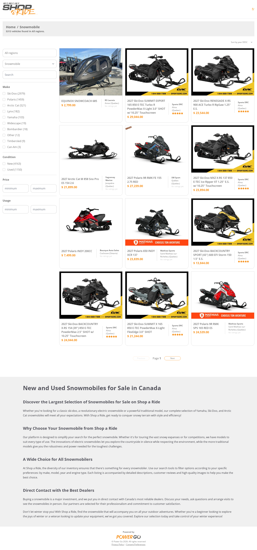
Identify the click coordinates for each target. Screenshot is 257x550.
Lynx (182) (13, 111)
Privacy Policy (118, 544)
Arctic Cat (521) (16, 105)
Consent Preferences (135, 544)
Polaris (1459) (15, 99)
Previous (141, 358)
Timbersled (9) (16, 141)
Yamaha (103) (15, 117)
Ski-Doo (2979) (16, 93)
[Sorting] (241, 42)
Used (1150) (14, 169)
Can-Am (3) (14, 147)
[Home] (20, 9)
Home (11, 27)
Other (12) (13, 135)
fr (253, 9)
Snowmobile (30, 27)
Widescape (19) (16, 123)
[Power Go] (128, 537)
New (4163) (14, 163)
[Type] (30, 64)
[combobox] (30, 53)
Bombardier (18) (17, 129)
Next (172, 358)
